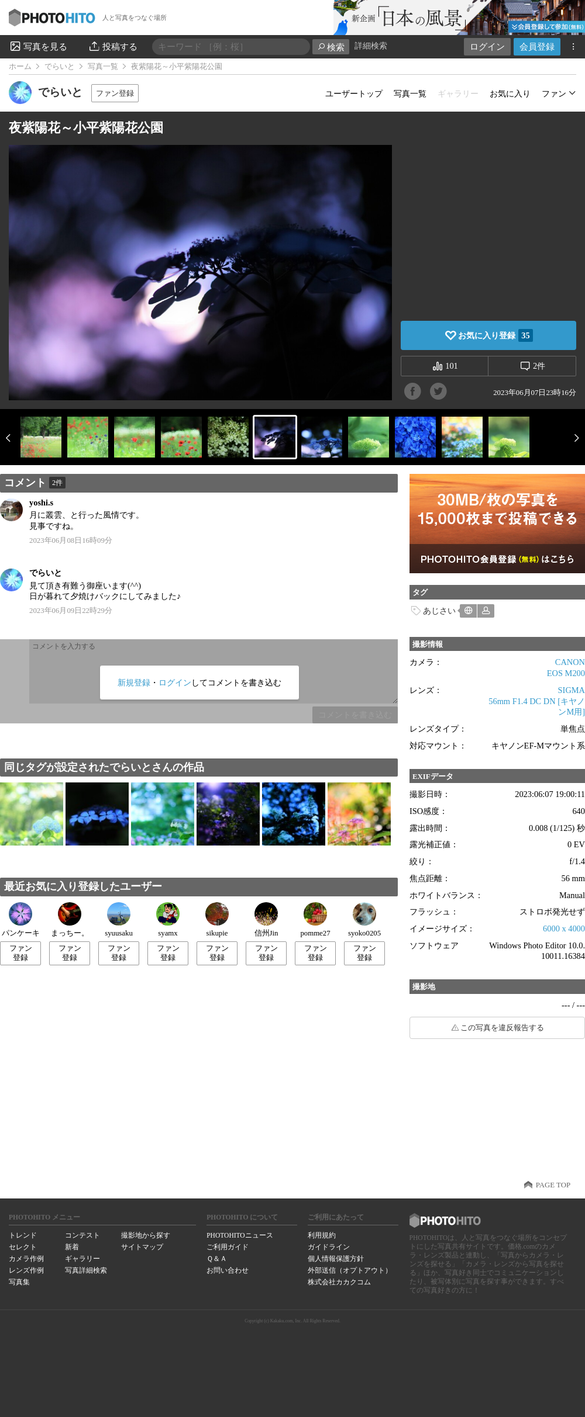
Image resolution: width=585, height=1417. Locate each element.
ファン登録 (115, 93)
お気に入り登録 (495, 335)
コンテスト (82, 1235)
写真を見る (38, 46)
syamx (168, 919)
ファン (554, 93)
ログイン (487, 46)
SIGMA (571, 690)
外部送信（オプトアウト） (350, 1270)
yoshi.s (41, 502)
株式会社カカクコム (339, 1282)
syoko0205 (364, 919)
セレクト (23, 1246)
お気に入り (510, 93)
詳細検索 (371, 45)
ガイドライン (329, 1246)
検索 (331, 47)
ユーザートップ (354, 93)
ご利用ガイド (228, 1246)
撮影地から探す (145, 1235)
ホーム (20, 67)
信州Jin (266, 919)
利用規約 (322, 1235)
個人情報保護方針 (336, 1258)
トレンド (23, 1235)
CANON (570, 662)
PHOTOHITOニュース (240, 1235)
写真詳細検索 (86, 1270)
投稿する (112, 46)
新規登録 (134, 682)
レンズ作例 (26, 1270)
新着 (72, 1246)
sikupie (217, 919)
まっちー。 (70, 919)
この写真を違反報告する (502, 1028)
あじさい (439, 610)
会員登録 (537, 46)
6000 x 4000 (564, 928)
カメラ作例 (26, 1258)
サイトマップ (142, 1246)
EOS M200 (566, 673)
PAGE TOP (553, 1185)
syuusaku (119, 919)
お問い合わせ (228, 1270)
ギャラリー (82, 1258)
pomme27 (315, 919)
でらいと (59, 67)
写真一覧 (103, 67)
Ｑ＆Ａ (217, 1258)
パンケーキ (21, 919)
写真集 (19, 1282)
